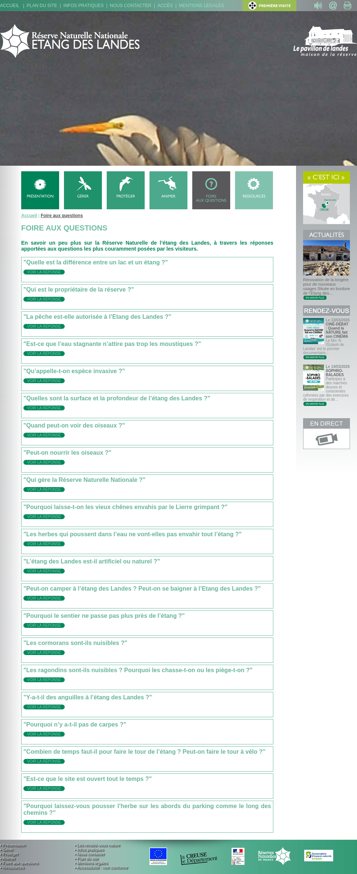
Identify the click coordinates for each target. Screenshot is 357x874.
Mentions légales (201, 5)
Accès (165, 5)
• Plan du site (86, 858)
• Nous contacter (89, 854)
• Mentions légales (90, 863)
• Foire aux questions (19, 863)
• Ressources (12, 867)
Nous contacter (130, 5)
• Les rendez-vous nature (97, 845)
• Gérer (6, 849)
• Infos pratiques (89, 849)
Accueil (9, 5)
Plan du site (42, 5)
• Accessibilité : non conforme (101, 867)
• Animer (7, 858)
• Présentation (13, 845)
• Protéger (9, 854)
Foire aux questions (62, 215)
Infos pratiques (83, 5)
